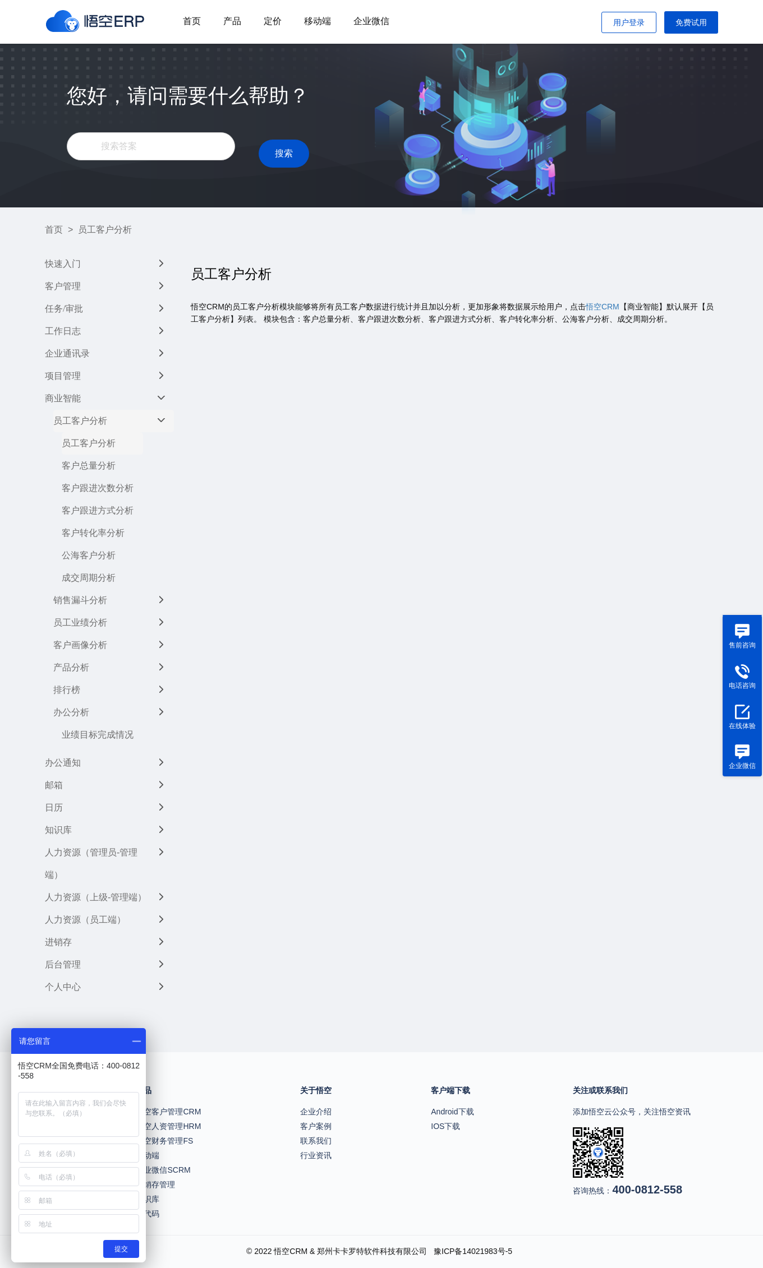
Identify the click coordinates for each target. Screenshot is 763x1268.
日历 (54, 807)
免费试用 (691, 22)
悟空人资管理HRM (168, 1126)
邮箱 (54, 785)
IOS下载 (445, 1126)
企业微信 (371, 21)
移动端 (317, 21)
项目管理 (63, 376)
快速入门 (63, 264)
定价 (273, 21)
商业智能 (63, 398)
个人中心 (63, 987)
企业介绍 (316, 1111)
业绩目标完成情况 (98, 734)
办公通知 (63, 762)
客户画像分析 (80, 645)
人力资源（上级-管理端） (95, 897)
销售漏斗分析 (80, 600)
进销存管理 (155, 1184)
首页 (192, 21)
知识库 (58, 830)
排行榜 (66, 690)
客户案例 (316, 1126)
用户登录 (629, 22)
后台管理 (63, 964)
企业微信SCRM (163, 1169)
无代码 (147, 1213)
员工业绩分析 (80, 622)
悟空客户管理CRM (168, 1111)
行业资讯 (316, 1155)
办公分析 (71, 712)
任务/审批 (64, 308)
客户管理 (63, 286)
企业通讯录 (67, 353)
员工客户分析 (80, 420)
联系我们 (316, 1140)
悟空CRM (602, 306)
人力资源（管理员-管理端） (91, 864)
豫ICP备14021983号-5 (473, 1251)
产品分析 (71, 667)
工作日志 (63, 331)
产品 (232, 21)
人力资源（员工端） (85, 919)
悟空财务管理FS (164, 1140)
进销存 (58, 942)
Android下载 (452, 1111)
